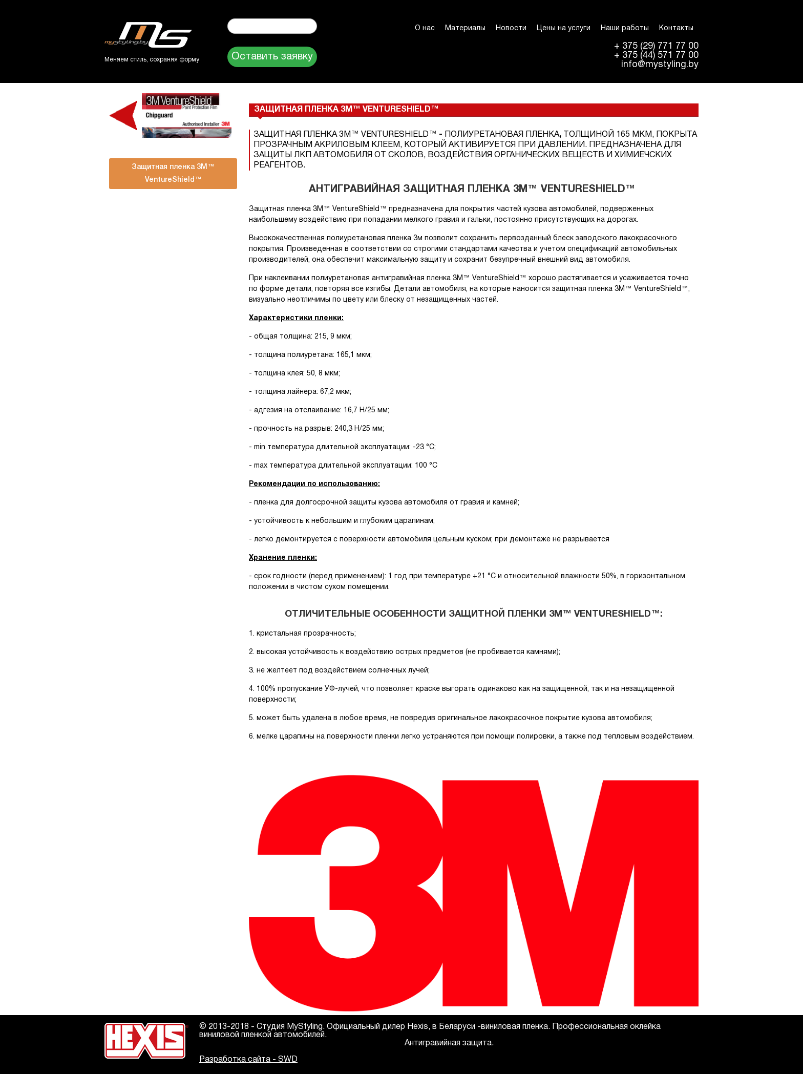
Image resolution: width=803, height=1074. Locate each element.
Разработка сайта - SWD (248, 1059)
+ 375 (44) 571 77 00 (656, 56)
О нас (425, 28)
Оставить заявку (272, 56)
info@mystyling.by (660, 65)
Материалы (465, 28)
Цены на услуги (563, 28)
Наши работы (625, 28)
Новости (511, 28)
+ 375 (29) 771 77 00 (656, 47)
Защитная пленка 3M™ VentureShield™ (173, 173)
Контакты (676, 28)
